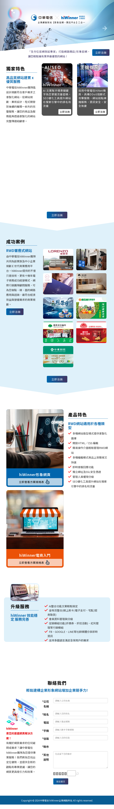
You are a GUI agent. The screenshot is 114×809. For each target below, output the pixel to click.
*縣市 (45, 749)
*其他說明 (45, 760)
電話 (46, 725)
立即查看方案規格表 (35, 482)
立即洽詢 (99, 53)
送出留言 (62, 785)
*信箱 (45, 741)
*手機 (45, 733)
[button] (8, 27)
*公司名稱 (45, 707)
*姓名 (45, 717)
